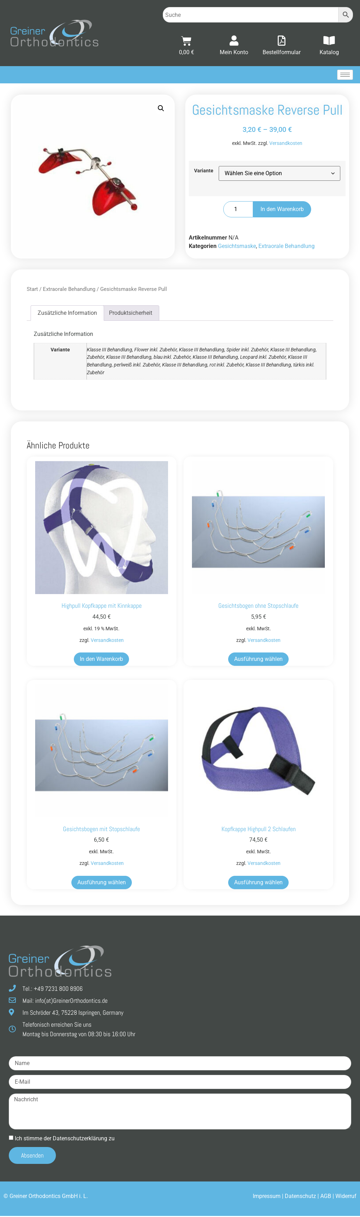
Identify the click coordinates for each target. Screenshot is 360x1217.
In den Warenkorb (282, 210)
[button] (161, 109)
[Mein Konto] (234, 41)
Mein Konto (234, 52)
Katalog (329, 52)
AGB (325, 1197)
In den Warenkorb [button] (101, 660)
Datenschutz (300, 1197)
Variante (203, 171)
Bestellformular (282, 52)
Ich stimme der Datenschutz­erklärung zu (65, 1139)
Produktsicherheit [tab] (130, 313)
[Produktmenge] (238, 210)
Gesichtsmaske (237, 247)
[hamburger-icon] (345, 76)
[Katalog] (329, 41)
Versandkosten (285, 144)
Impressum (267, 1197)
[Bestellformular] (281, 41)
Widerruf (345, 1197)
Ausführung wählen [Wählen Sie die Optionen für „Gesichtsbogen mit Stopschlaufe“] (101, 883)
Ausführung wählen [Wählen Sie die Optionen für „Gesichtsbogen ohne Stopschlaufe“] (258, 660)
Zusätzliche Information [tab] (67, 313)
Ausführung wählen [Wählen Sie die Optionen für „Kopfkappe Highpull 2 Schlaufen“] (258, 883)
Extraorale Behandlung (286, 247)
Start (32, 290)
